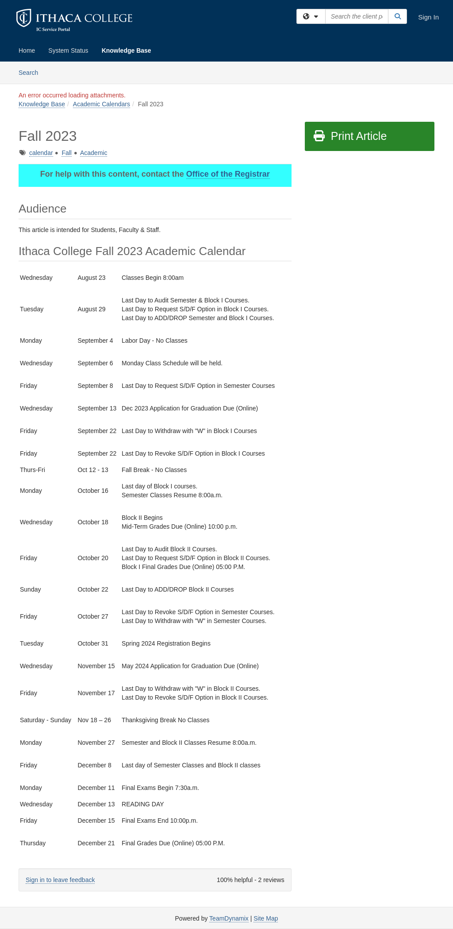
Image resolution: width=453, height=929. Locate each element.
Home (27, 50)
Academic (93, 152)
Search (32, 72)
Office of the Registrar (228, 174)
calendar (41, 152)
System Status (68, 50)
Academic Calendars (101, 104)
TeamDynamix (229, 918)
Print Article (349, 136)
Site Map (265, 918)
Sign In (428, 17)
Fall (66, 152)
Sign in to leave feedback (60, 879)
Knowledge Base (126, 50)
